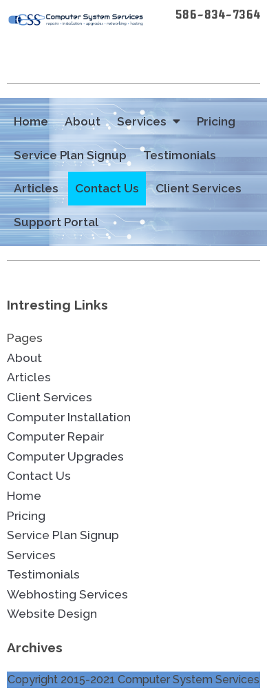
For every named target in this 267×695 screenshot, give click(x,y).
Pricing (216, 121)
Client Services (199, 188)
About (82, 121)
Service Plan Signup (70, 155)
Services (148, 122)
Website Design (52, 614)
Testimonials (179, 155)
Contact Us (107, 188)
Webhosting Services (67, 594)
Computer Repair (55, 436)
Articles (36, 188)
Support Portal (56, 222)
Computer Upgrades (65, 456)
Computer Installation (69, 417)
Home (31, 121)
